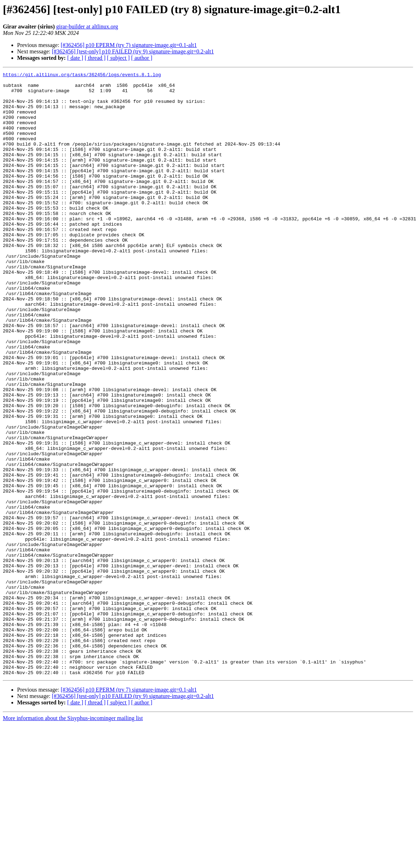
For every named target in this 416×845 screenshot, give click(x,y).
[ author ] (142, 58)
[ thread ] (95, 58)
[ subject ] (118, 58)
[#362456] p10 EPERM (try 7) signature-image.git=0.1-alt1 (129, 45)
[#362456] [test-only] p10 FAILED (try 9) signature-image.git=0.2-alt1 (133, 51)
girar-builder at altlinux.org (87, 26)
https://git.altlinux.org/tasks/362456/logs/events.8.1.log (82, 75)
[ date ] (75, 58)
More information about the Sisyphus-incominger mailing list (73, 839)
